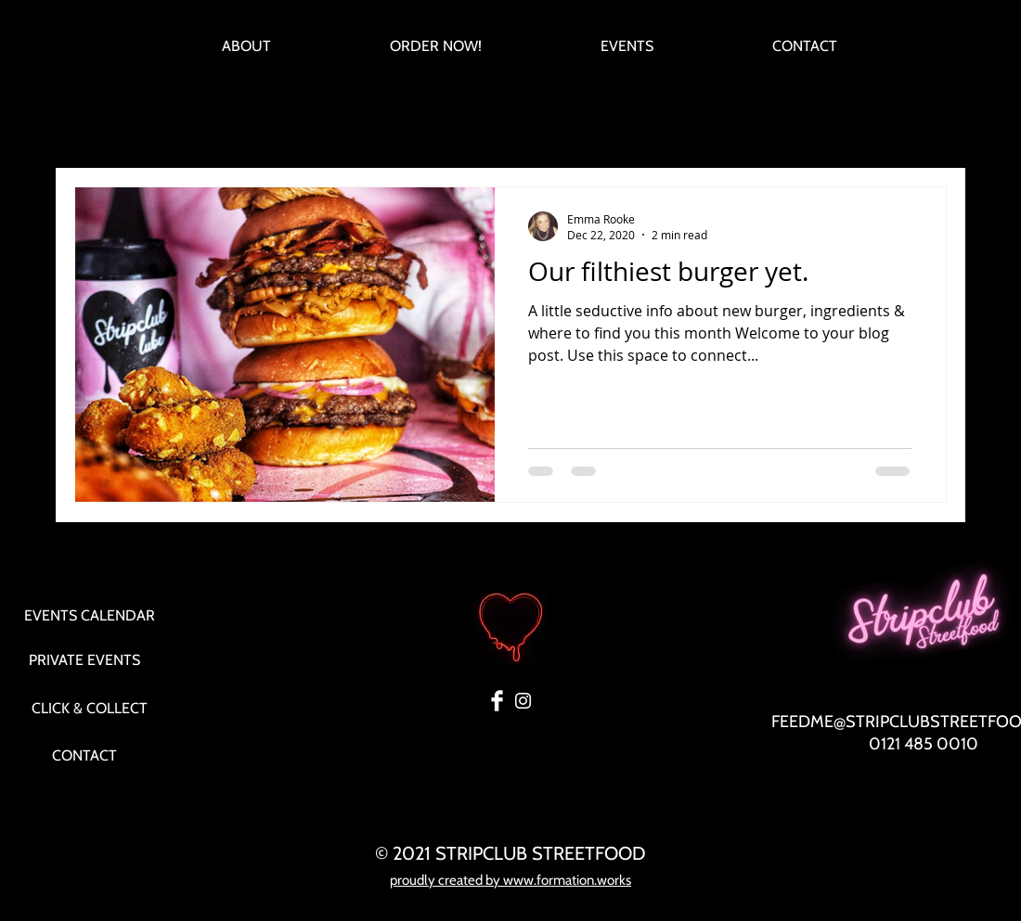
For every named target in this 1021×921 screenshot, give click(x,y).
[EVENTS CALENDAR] (89, 615)
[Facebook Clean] (497, 700)
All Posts (97, 130)
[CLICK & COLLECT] (89, 708)
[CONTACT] (84, 755)
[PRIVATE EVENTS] (84, 660)
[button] (923, 133)
